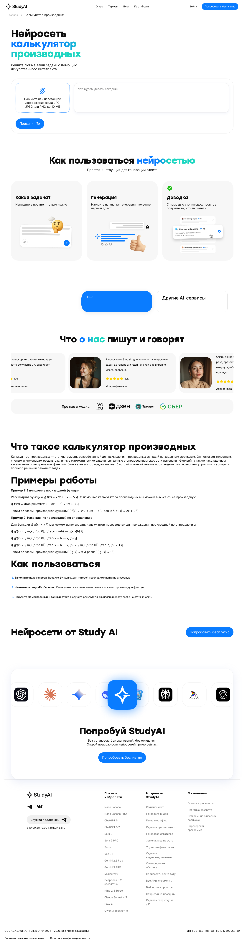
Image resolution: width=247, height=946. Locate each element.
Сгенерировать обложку (156, 865)
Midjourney (111, 873)
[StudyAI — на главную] (16, 6)
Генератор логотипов (159, 833)
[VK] (40, 806)
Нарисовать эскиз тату (161, 873)
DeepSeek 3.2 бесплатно (113, 881)
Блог (126, 6)
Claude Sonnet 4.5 (115, 897)
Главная (12, 15)
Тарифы (113, 6)
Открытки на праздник (160, 893)
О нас (99, 6)
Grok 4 (108, 904)
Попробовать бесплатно (220, 6)
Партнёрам (141, 6)
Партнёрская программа (196, 827)
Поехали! (29, 123)
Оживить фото (155, 807)
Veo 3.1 (108, 853)
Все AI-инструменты (159, 880)
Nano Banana (112, 807)
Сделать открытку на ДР (159, 902)
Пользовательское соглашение (24, 938)
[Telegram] (30, 806)
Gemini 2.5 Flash (114, 860)
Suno (107, 847)
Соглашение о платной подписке (202, 817)
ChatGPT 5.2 (112, 827)
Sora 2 (108, 833)
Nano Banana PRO (115, 813)
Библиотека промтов (159, 887)
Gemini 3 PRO (112, 867)
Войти (193, 6)
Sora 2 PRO (111, 840)
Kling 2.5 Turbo (113, 890)
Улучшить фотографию (160, 847)
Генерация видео (157, 813)
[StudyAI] (49, 795)
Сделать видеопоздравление (159, 855)
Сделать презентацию (160, 827)
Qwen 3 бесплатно (116, 910)
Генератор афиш (156, 820)
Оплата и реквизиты (200, 803)
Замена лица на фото (159, 840)
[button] (43, 98)
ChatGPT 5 (111, 820)
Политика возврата (200, 809)
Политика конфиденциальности (70, 938)
